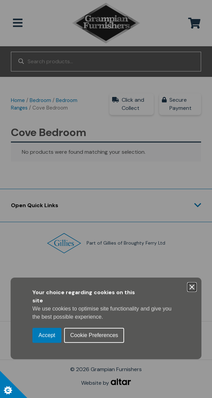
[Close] (192, 168)
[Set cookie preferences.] (13, 384)
